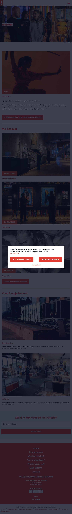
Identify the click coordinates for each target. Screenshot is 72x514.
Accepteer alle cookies (22, 259)
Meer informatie (14, 253)
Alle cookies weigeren (50, 259)
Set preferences (36, 264)
